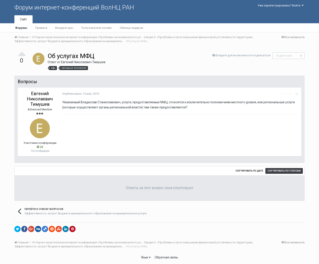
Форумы (21, 27)
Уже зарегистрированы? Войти (280, 5)
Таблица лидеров (131, 27)
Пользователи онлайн (96, 27)
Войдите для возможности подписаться (243, 55)
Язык (146, 257)
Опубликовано (80, 93)
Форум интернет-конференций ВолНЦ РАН (74, 7)
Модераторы (64, 27)
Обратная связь (166, 257)
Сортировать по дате (249, 171)
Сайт (23, 19)
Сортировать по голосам (284, 171)
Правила (41, 27)
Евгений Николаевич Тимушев (83, 62)
